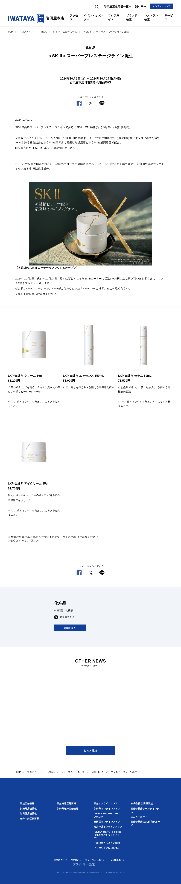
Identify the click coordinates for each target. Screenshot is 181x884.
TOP (10, 31)
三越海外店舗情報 (66, 803)
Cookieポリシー (119, 860)
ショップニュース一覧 (65, 31)
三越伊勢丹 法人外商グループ (145, 823)
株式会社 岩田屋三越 (142, 803)
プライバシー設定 (84, 864)
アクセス (74, 17)
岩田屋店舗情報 (28, 813)
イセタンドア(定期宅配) (106, 848)
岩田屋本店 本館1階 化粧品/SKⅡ (90, 82)
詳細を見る (70, 627)
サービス (169, 17)
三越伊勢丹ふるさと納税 (107, 843)
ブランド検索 (131, 17)
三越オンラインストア (106, 803)
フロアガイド (113, 17)
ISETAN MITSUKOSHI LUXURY (106, 815)
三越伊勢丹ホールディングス (145, 810)
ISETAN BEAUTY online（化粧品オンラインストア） (107, 834)
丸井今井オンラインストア (108, 826)
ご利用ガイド (60, 860)
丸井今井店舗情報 (29, 818)
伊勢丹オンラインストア (107, 808)
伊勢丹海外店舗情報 (67, 808)
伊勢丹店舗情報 (28, 808)
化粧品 (43, 31)
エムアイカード (139, 816)
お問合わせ (76, 860)
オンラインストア (161, 6)
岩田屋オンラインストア (107, 821)
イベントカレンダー (93, 17)
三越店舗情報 (27, 803)
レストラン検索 (151, 17)
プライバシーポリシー (96, 860)
